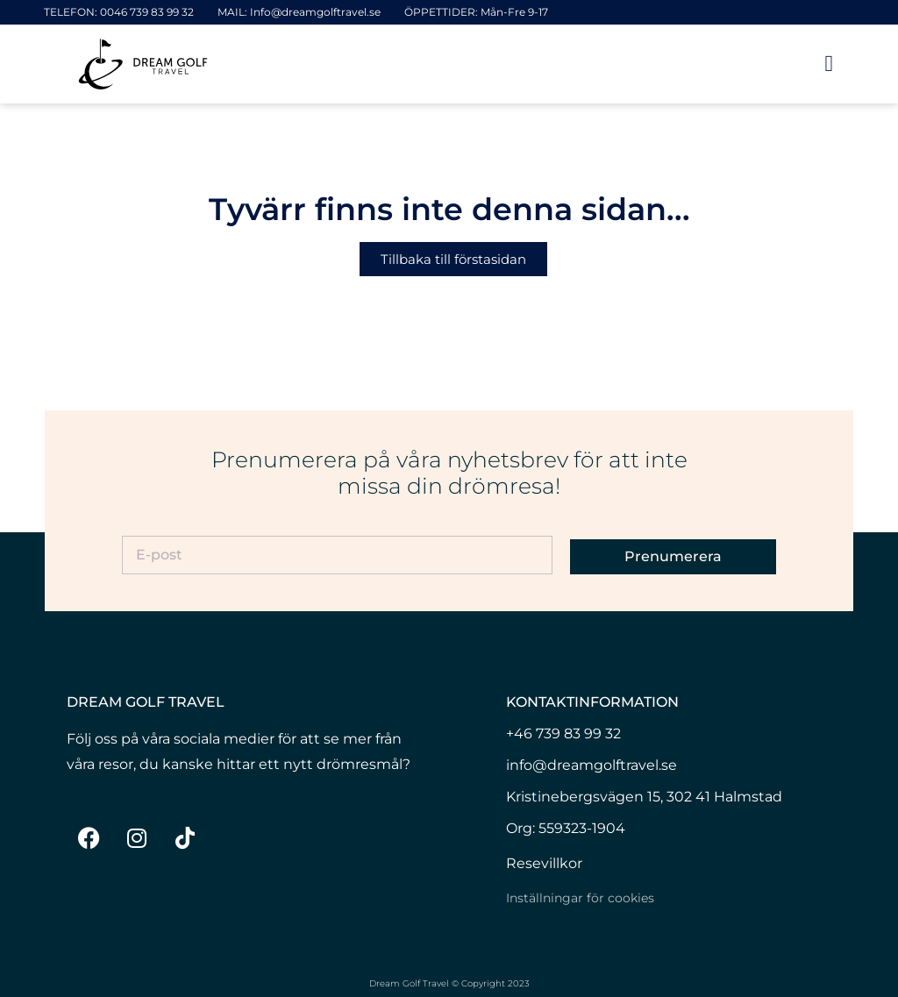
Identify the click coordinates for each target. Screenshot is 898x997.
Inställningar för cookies (580, 898)
